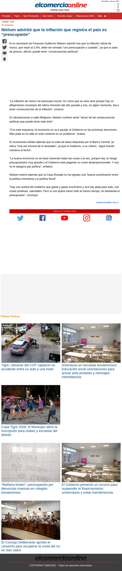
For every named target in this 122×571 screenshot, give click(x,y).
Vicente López (64, 16)
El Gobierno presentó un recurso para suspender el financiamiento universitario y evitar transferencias (89, 488)
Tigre (17, 16)
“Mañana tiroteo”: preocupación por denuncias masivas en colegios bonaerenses (27, 488)
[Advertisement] (63, 76)
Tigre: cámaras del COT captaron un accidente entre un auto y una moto (28, 367)
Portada (6, 16)
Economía (7, 24)
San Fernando (31, 16)
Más (102, 16)
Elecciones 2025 (85, 16)
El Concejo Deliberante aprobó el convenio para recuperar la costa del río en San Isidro (30, 546)
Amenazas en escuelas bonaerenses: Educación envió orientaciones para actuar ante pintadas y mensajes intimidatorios (89, 371)
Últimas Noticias (10, 316)
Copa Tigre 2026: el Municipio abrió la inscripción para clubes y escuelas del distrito (29, 431)
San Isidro (47, 16)
